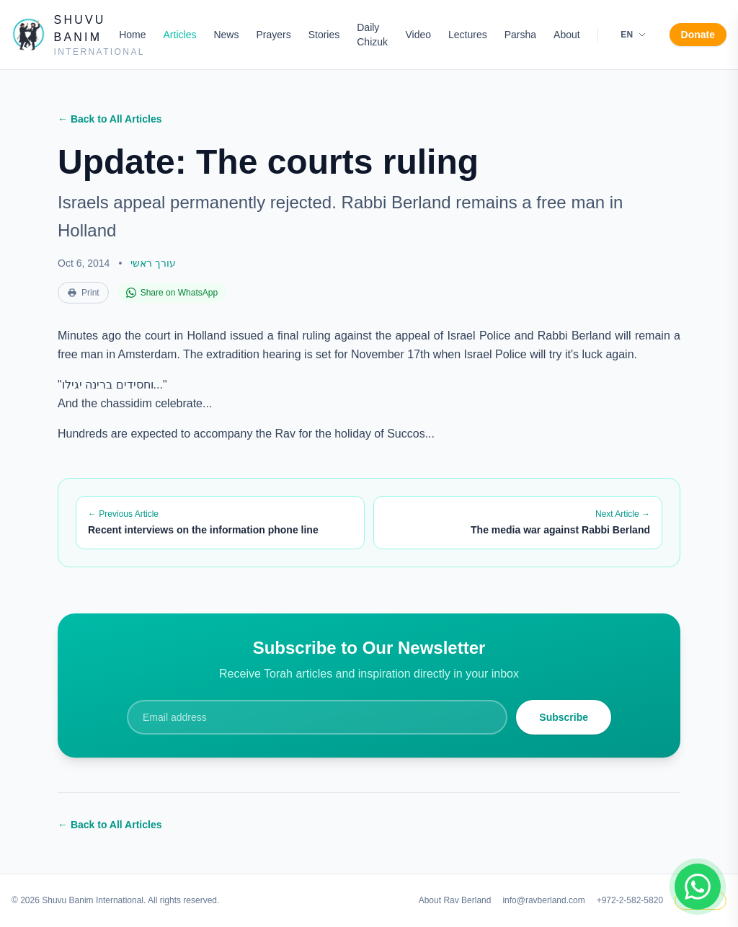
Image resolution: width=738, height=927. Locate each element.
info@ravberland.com (543, 900)
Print (83, 293)
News (226, 34)
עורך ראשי (153, 263)
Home (132, 34)
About (567, 34)
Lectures (467, 34)
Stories (324, 34)
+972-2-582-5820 (630, 900)
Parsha (520, 34)
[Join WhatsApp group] (698, 887)
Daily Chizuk (372, 35)
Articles (180, 34)
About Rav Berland (455, 900)
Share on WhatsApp (172, 293)
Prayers (273, 34)
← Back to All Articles (109, 119)
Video (418, 34)
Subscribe (563, 717)
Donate (698, 34)
